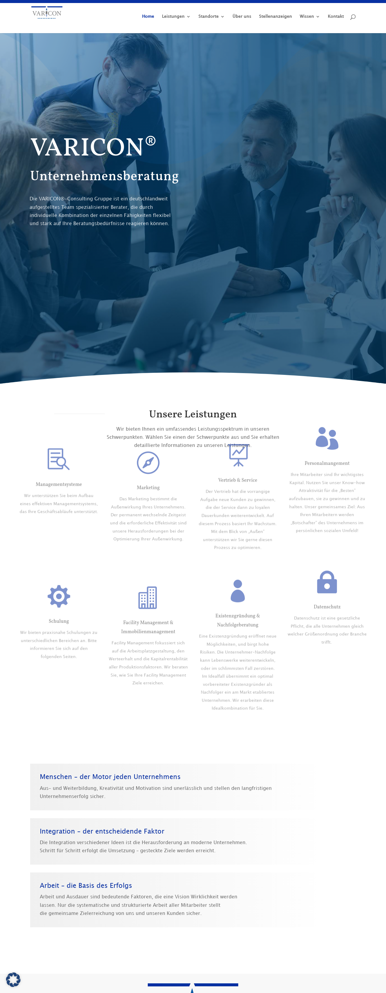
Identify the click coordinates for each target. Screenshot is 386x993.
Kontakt (336, 16)
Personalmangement (327, 443)
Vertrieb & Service (237, 456)
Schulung (59, 620)
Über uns (242, 16)
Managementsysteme (59, 483)
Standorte (208, 16)
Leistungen (173, 16)
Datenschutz (327, 592)
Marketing (148, 470)
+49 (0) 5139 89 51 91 (242, 253)
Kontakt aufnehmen (314, 249)
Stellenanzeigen (275, 16)
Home (148, 16)
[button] (13, 979)
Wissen (307, 16)
